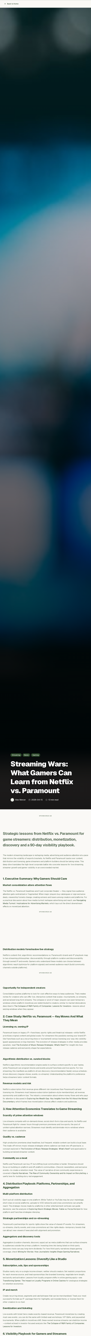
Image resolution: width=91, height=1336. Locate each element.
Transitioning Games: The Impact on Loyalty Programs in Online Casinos (34, 1282)
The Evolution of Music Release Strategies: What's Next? (41, 1046)
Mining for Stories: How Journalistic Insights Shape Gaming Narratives (48, 1253)
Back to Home (11, 4)
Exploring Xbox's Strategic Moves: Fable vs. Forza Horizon (54, 1210)
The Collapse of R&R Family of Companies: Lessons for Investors (42, 1007)
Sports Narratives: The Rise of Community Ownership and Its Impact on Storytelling (49, 1174)
